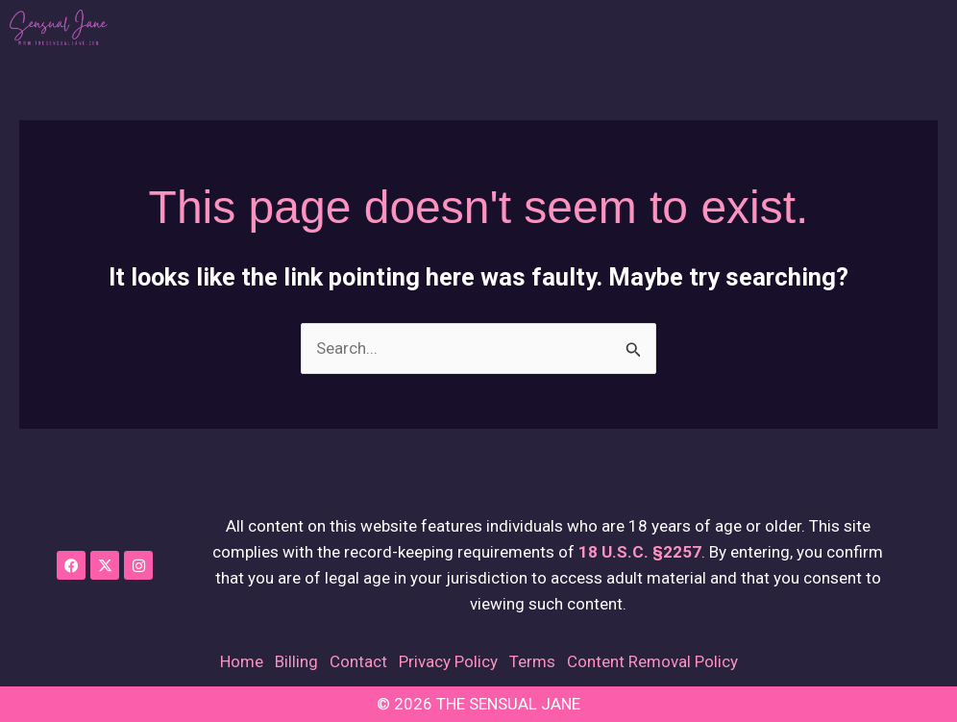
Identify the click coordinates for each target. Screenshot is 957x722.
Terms (532, 661)
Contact (358, 661)
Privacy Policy (448, 661)
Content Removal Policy (652, 661)
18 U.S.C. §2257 (639, 551)
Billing (296, 661)
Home (241, 661)
